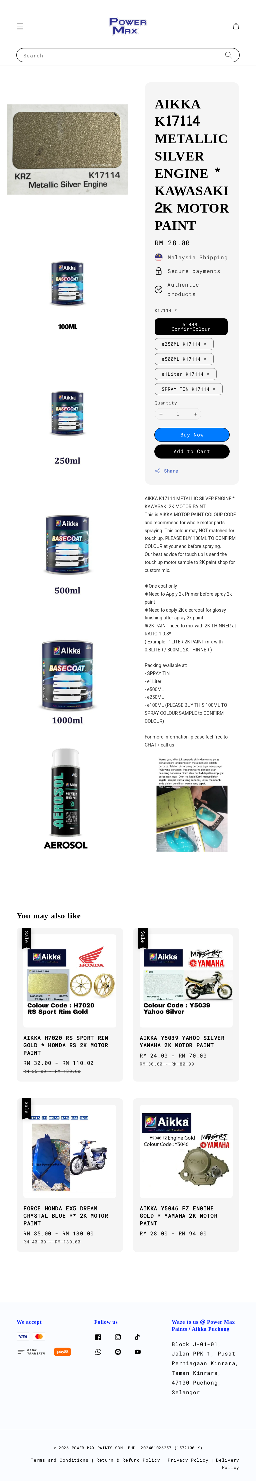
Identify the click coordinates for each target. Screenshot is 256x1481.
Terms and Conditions (60, 1460)
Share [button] (166, 471)
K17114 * (166, 310)
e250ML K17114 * (184, 344)
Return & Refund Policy (128, 1460)
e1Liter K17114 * (186, 374)
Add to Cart (192, 451)
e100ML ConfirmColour (191, 326)
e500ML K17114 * (184, 359)
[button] (20, 26)
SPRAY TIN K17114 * (189, 389)
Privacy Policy (188, 1460)
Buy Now (192, 434)
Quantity (166, 403)
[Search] (228, 54)
